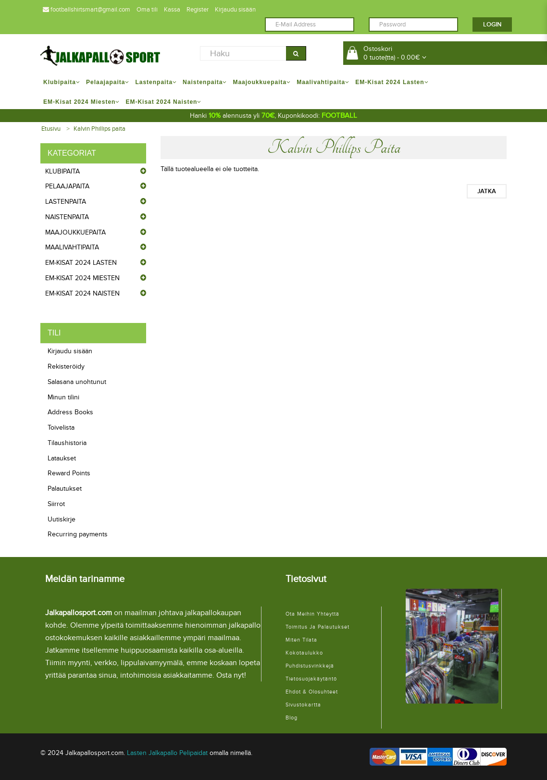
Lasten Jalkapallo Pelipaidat (167, 753)
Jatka (486, 191)
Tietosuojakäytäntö (311, 679)
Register (197, 9)
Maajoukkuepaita (75, 232)
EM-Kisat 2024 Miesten (82, 278)
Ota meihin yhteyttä (312, 614)
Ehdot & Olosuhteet (312, 692)
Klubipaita (62, 171)
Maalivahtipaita (72, 247)
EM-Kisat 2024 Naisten (82, 293)
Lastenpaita (65, 202)
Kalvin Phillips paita (99, 129)
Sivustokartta (303, 705)
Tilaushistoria (67, 443)
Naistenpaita (67, 217)
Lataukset (62, 458)
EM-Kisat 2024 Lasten (81, 263)
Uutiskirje (61, 519)
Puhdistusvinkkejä (310, 666)
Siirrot (56, 504)
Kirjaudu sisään (235, 9)
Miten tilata (301, 640)
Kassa (172, 9)
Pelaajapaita (67, 186)
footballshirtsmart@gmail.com (86, 9)
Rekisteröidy (66, 366)
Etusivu (51, 129)
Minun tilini (63, 397)
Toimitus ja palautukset (317, 627)
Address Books (70, 412)
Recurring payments (78, 534)
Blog (292, 718)
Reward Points (69, 473)
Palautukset (65, 488)
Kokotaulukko (304, 653)
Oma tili (147, 9)
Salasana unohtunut (77, 382)
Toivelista (61, 427)
